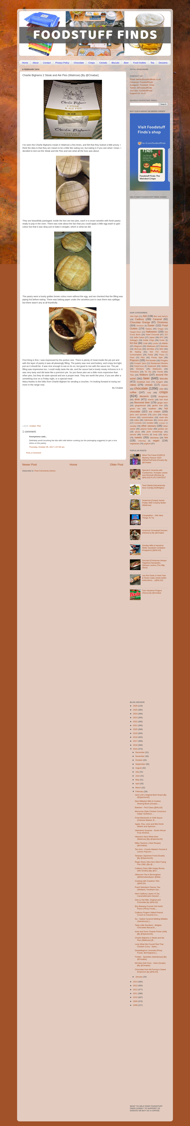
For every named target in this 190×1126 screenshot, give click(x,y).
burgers (159, 382)
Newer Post (29, 464)
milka (136, 420)
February (139, 791)
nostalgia (162, 423)
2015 (135, 749)
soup (155, 434)
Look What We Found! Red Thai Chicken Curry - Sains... (149, 945)
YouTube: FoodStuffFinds (141, 91)
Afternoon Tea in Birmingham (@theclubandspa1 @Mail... (148, 875)
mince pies (163, 420)
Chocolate (79, 62)
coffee (133, 392)
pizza (137, 432)
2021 (135, 725)
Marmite (164, 346)
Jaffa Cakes (139, 337)
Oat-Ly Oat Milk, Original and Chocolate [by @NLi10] (148, 901)
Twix (132, 375)
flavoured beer (142, 402)
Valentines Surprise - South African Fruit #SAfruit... (150, 831)
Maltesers (151, 346)
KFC (162, 337)
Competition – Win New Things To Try (152, 516)
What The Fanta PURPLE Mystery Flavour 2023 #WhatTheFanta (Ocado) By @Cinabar (154, 459)
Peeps (161, 355)
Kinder (162, 340)
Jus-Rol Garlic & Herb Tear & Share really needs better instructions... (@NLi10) (154, 577)
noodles (150, 423)
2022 (135, 721)
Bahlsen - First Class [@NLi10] (148, 807)
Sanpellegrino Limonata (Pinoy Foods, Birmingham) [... (148, 951)
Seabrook (151, 366)
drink (137, 399)
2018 (135, 737)
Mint (161, 349)
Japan (152, 337)
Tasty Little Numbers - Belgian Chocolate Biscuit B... (148, 926)
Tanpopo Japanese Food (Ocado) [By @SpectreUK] (150, 857)
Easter (151, 325)
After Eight (134, 316)
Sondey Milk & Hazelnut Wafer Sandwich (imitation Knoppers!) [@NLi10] (153, 547)
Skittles (164, 366)
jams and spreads (138, 414)
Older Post (116, 464)
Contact (47, 62)
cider (161, 389)
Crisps (91, 62)
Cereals (103, 62)
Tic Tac (148, 372)
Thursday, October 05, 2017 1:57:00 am (46, 447)
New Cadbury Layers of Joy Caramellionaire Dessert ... (148, 895)
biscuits (164, 378)
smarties (145, 435)
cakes (133, 384)
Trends (160, 372)
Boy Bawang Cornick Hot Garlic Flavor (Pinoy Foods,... (149, 907)
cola (149, 392)
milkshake (148, 420)
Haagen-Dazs (135, 332)
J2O (166, 335)
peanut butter (146, 429)
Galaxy (149, 329)
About (35, 62)
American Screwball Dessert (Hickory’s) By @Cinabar (154, 531)
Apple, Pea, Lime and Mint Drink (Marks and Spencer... (149, 825)
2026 (135, 706)
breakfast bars (143, 382)
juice (155, 414)
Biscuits (115, 62)
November (140, 756)
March (138, 787)
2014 (135, 982)
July (137, 772)
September (140, 764)
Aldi (145, 316)
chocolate (141, 388)
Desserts (163, 62)
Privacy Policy (62, 62)
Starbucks (157, 369)
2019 (135, 733)
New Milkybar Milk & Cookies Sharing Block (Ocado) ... (148, 802)
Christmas (162, 322)
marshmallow (147, 417)
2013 (135, 985)
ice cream (154, 411)
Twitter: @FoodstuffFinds (141, 88)
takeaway (154, 438)
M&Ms (165, 343)
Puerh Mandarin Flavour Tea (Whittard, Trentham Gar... (147, 888)
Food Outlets (139, 62)
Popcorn (134, 360)
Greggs (161, 329)
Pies (39, 426)
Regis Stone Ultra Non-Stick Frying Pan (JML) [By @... (150, 863)
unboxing (141, 441)
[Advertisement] (66, 404)
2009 (135, 1001)
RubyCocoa (139, 366)
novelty (133, 426)
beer (146, 378)
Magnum (138, 346)
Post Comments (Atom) (45, 471)
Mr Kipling (135, 352)
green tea (135, 409)
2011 (135, 993)
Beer (126, 62)
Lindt (145, 343)
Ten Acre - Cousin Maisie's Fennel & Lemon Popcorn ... (151, 850)
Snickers (140, 369)
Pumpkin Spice (140, 363)
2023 (135, 717)
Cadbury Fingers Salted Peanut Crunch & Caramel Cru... (149, 913)
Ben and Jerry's (161, 316)
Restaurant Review (159, 363)
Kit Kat (133, 343)
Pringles (164, 360)
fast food (163, 399)
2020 (135, 729)
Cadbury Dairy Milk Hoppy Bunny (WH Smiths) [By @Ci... (149, 869)
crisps (163, 392)
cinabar (32, 426)
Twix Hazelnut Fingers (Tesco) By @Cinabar (152, 591)
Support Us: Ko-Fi (138, 93)
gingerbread (140, 405)
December (140, 752)
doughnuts (163, 396)
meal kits (163, 417)
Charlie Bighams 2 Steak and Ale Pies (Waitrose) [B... (149, 939)
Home (25, 62)
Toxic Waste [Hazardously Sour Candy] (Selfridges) (153, 486)
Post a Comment (33, 453)
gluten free (157, 405)
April (137, 783)
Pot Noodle (151, 360)
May (137, 780)
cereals (149, 384)
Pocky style (157, 357)
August (138, 768)
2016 (135, 745)
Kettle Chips (148, 340)
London (155, 343)
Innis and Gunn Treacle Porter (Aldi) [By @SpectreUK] (151, 932)
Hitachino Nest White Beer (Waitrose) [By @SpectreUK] (149, 838)
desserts (144, 396)
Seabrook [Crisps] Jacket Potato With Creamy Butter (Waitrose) (154, 502)
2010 (135, 997)
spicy (165, 434)
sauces (133, 434)
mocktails (138, 423)
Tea (152, 62)
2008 (135, 1005)
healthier (152, 409)
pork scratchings (155, 432)
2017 (135, 741)
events (151, 399)
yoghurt (147, 443)
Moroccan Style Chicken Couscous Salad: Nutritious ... (150, 812)
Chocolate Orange (140, 322)
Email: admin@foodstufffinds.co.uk (145, 79)
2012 (135, 989)
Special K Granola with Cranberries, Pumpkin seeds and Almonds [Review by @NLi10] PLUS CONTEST (154, 474)
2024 (135, 714)
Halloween (151, 331)
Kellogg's (134, 340)
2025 (135, 710)
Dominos (140, 326)
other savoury (148, 425)
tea (166, 437)
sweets (138, 437)
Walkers (143, 374)
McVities (150, 349)
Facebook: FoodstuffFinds (141, 82)
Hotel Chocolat (152, 334)
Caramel (157, 319)
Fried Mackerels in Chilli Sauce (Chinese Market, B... (148, 819)
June (137, 776)
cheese (164, 385)
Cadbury (139, 319)
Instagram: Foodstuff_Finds (142, 85)
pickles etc (163, 429)
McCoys (138, 349)
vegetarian (134, 443)
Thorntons (134, 372)
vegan (156, 440)
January (139, 977)
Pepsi (132, 357)
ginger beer (162, 403)
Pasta (150, 355)
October (139, 760)
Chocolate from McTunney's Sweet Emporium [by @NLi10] (150, 970)
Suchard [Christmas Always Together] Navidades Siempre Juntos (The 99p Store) (154, 564)
